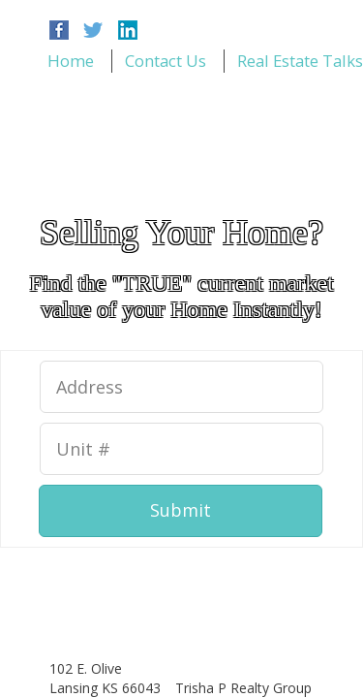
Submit (180, 510)
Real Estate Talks (300, 60)
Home (70, 60)
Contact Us (165, 60)
